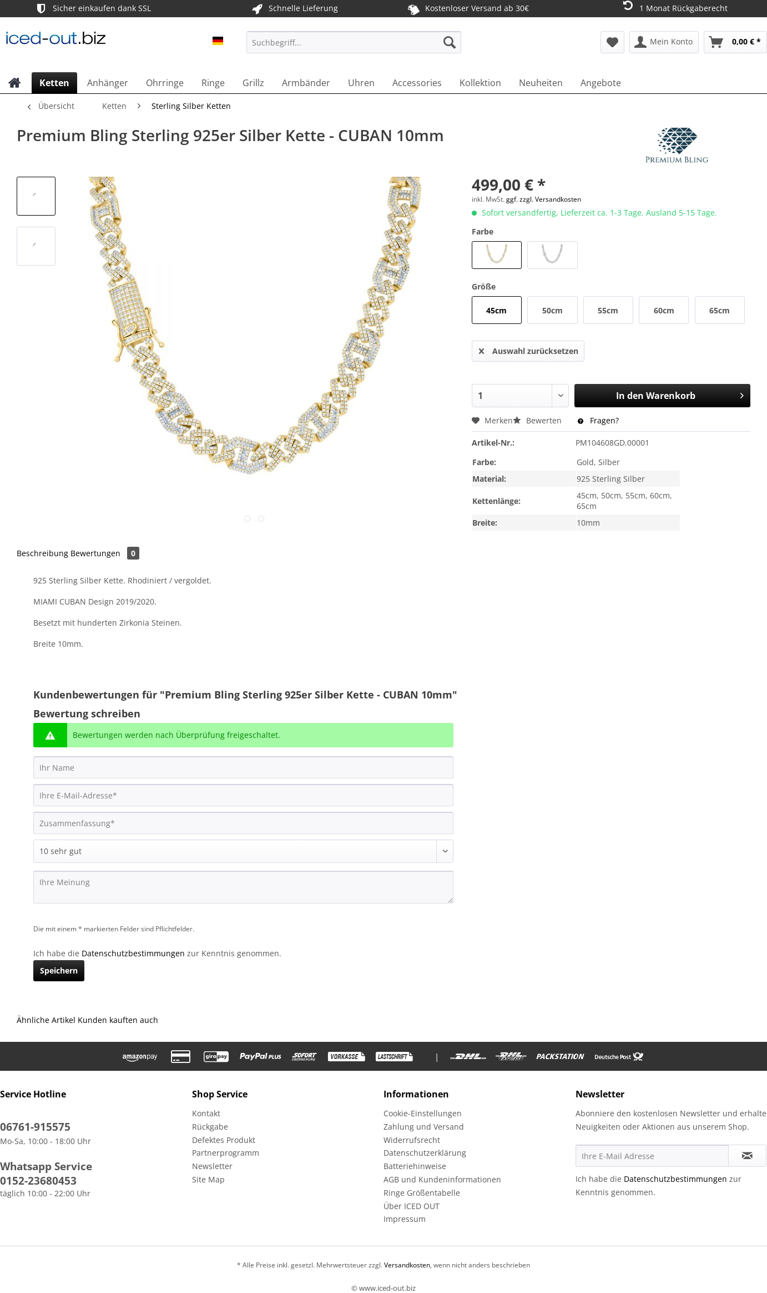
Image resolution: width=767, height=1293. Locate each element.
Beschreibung (42, 553)
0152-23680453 (38, 1181)
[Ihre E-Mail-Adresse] (243, 795)
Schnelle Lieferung (294, 8)
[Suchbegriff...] (353, 42)
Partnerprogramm (225, 1152)
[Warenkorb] (735, 42)
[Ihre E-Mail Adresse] (652, 1156)
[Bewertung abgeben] (243, 851)
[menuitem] (353, 47)
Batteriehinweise (415, 1166)
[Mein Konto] (664, 42)
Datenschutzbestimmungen (133, 953)
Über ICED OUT (412, 1206)
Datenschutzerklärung (425, 1152)
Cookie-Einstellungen (423, 1113)
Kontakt (206, 1113)
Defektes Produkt (223, 1140)
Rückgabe (210, 1126)
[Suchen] (449, 42)
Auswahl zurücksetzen (528, 349)
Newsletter (212, 1166)
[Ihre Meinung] (243, 887)
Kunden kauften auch (118, 1020)
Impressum (405, 1219)
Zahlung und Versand (424, 1126)
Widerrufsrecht (412, 1140)
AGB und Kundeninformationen (442, 1179)
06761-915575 (35, 1127)
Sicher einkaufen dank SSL (92, 8)
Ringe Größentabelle (422, 1192)
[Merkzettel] (612, 42)
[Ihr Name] (243, 767)
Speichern (59, 970)
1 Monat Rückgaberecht (674, 7)
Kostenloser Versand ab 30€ (467, 8)
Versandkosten (406, 1265)
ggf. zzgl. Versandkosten (543, 199)
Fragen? (598, 420)
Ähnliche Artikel (46, 1020)
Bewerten (538, 420)
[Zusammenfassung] (243, 823)
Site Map (208, 1179)
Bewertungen (104, 553)
